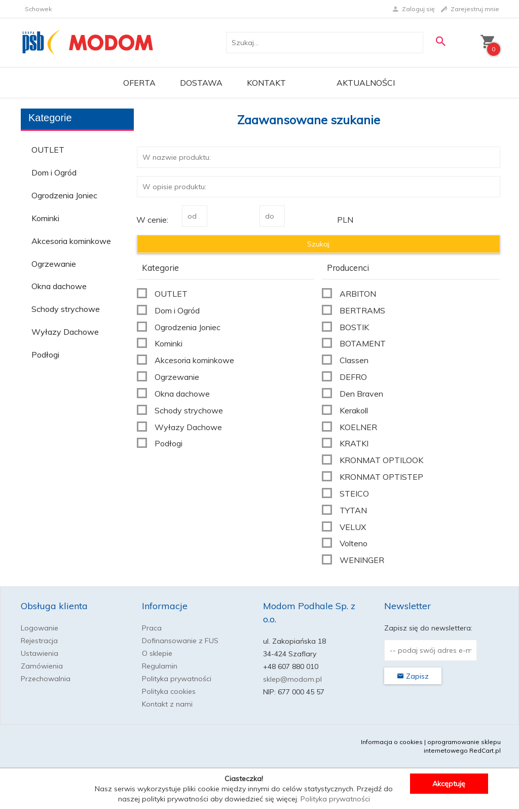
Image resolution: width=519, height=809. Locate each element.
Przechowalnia (45, 678)
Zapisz (413, 676)
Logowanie (39, 627)
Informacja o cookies (392, 742)
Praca (152, 627)
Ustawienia (39, 653)
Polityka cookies (169, 691)
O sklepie (157, 653)
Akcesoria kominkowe (71, 241)
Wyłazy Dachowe (65, 332)
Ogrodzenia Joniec (64, 195)
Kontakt (266, 83)
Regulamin (159, 666)
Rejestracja (39, 640)
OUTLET (47, 150)
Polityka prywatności (176, 678)
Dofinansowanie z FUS (180, 640)
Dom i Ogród (54, 172)
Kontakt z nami (167, 704)
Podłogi (45, 354)
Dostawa (201, 83)
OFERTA (139, 83)
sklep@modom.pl (292, 679)
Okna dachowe (59, 286)
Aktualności (366, 83)
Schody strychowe (65, 309)
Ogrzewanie (53, 264)
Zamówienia (42, 666)
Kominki (45, 218)
